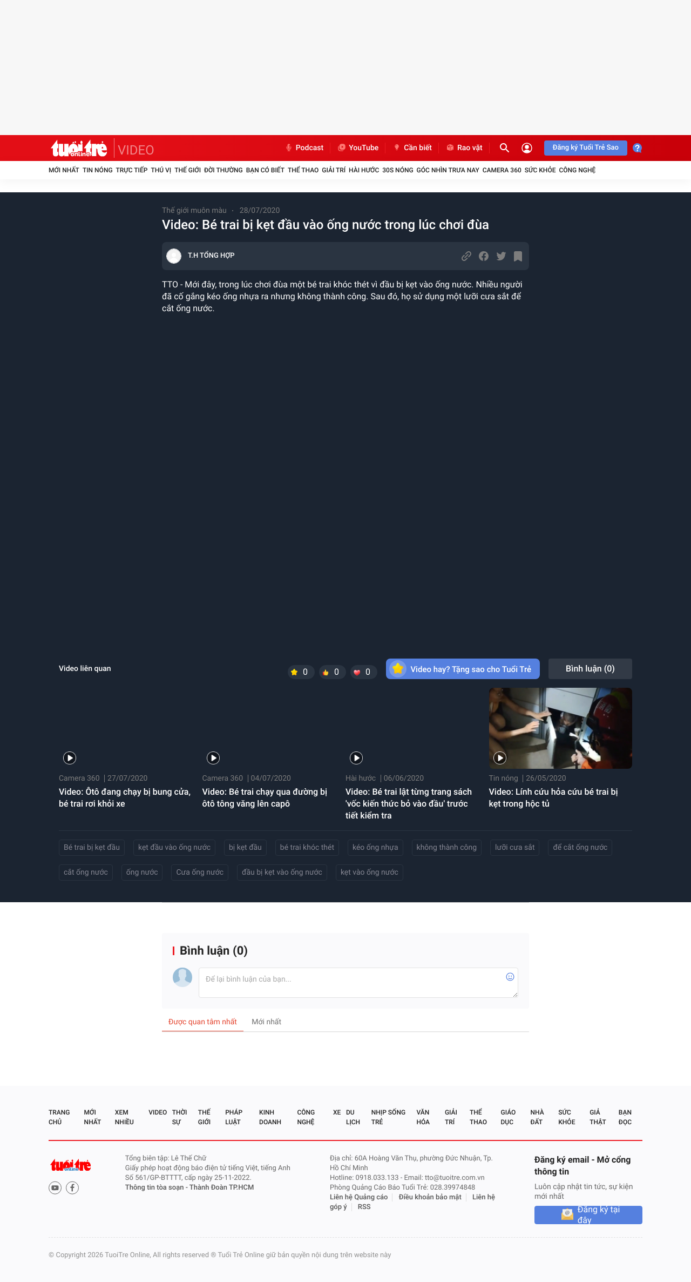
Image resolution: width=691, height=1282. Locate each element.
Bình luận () (590, 668)
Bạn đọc (625, 1117)
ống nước (142, 872)
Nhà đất (537, 1117)
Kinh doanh (270, 1117)
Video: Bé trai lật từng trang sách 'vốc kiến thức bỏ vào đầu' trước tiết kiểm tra (409, 804)
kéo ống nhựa (375, 847)
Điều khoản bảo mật (430, 1197)
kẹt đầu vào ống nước (174, 847)
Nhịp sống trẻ (388, 1117)
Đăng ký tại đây (599, 1215)
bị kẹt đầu (245, 847)
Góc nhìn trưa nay (448, 170)
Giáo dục (508, 1117)
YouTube (357, 148)
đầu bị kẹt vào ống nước (282, 872)
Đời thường (223, 170)
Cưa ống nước (199, 872)
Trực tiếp (132, 170)
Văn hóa (423, 1117)
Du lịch (353, 1117)
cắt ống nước (86, 872)
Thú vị (161, 170)
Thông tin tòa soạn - (157, 1188)
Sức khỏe (540, 170)
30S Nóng (397, 170)
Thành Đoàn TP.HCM (221, 1188)
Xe (337, 1112)
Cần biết (412, 148)
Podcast (304, 148)
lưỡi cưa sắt (514, 847)
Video (157, 1112)
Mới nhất (64, 170)
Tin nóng (98, 170)
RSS (364, 1207)
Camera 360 (502, 170)
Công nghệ (577, 170)
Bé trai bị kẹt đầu (92, 847)
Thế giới (187, 170)
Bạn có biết (265, 170)
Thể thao (303, 170)
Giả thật (598, 1117)
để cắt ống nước (580, 847)
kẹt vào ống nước (369, 872)
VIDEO (136, 150)
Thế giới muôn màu (194, 210)
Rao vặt (464, 148)
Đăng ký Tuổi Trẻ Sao (586, 148)
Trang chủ (59, 1117)
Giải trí (334, 170)
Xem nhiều (124, 1117)
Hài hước (364, 170)
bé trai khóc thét (307, 847)
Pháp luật (233, 1117)
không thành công (447, 847)
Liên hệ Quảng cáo (359, 1197)
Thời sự (179, 1117)
